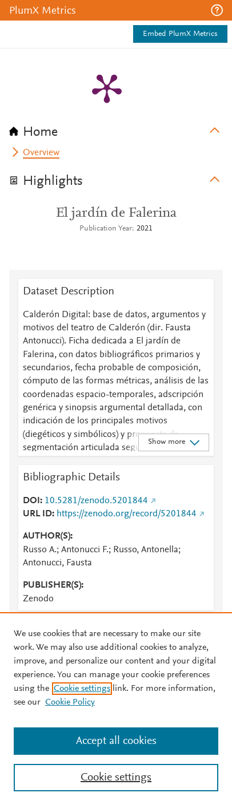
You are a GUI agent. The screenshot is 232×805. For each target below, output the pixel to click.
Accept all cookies (116, 741)
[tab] (116, 128)
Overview (41, 152)
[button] (217, 10)
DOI (31, 500)
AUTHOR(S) (46, 536)
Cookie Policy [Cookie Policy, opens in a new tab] (70, 702)
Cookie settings (82, 688)
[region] (116, 708)
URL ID (37, 514)
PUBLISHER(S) (52, 585)
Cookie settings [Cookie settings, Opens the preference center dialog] (116, 777)
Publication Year (105, 229)
